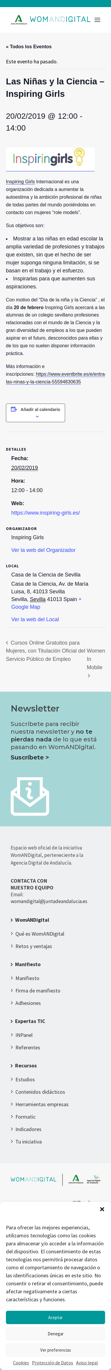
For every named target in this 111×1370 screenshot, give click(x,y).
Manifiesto (28, 964)
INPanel (24, 1035)
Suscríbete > (30, 757)
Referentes (27, 1047)
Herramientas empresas (42, 1104)
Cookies (21, 1363)
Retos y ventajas (33, 946)
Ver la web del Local (35, 619)
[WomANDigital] (51, 20)
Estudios (25, 1079)
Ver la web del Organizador (43, 550)
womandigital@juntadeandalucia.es (49, 901)
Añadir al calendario (40, 409)
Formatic (25, 1116)
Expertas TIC (30, 1021)
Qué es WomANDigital (39, 933)
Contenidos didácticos (40, 1091)
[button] (102, 1209)
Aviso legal (87, 1363)
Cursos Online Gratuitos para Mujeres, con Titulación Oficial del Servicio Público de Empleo (45, 651)
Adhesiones (28, 1003)
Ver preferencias (55, 1350)
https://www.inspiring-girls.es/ (45, 513)
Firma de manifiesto (37, 990)
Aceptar (55, 1317)
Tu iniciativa (28, 1141)
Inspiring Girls (20, 181)
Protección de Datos (52, 1363)
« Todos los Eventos (29, 46)
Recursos (26, 1065)
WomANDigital (32, 919)
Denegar (56, 1334)
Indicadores (28, 1129)
